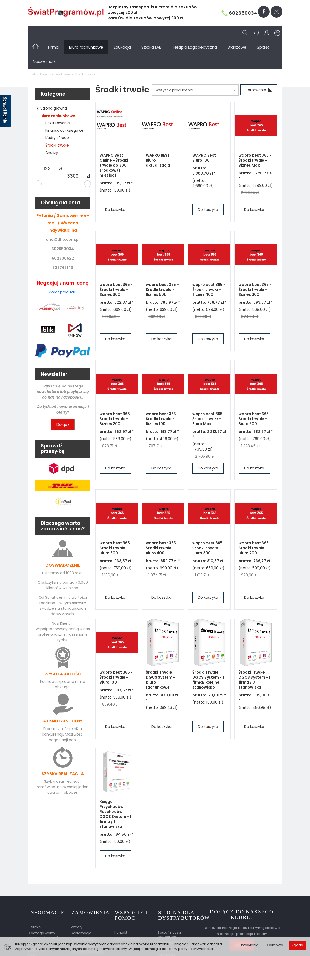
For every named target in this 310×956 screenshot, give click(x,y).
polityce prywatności (196, 948)
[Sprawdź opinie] (5, 112)
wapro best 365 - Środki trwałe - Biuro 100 (116, 649)
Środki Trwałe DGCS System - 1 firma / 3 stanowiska (254, 652)
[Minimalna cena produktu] (47, 140)
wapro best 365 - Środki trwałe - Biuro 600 (255, 390)
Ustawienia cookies (44, 932)
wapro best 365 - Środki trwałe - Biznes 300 (255, 261)
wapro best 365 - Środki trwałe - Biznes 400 (208, 261)
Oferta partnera (171, 913)
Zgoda (297, 945)
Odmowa (275, 945)
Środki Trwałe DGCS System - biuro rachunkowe (160, 652)
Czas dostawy (83, 909)
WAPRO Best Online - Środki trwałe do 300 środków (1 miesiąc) (114, 137)
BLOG (32, 926)
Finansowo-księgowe (64, 102)
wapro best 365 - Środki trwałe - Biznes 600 (116, 261)
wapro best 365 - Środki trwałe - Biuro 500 (116, 520)
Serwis (120, 915)
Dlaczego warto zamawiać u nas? (43, 906)
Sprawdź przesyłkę (87, 922)
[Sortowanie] (258, 61)
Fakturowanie (57, 94)
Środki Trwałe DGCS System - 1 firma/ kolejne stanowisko (208, 652)
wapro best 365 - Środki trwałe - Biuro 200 (255, 520)
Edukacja (122, 33)
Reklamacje (81, 903)
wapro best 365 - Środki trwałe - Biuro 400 (162, 520)
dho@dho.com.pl (63, 211)
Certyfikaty (167, 925)
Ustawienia (249, 945)
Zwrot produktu (63, 263)
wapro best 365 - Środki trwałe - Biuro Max (208, 390)
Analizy (51, 124)
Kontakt (34, 914)
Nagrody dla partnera (176, 919)
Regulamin (37, 920)
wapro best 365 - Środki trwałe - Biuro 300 (208, 520)
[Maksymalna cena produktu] (72, 147)
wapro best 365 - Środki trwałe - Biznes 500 (162, 261)
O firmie (34, 897)
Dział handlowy (127, 909)
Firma (53, 33)
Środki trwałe (57, 117)
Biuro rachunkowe (86, 33)
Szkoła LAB (151, 33)
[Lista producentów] (194, 61)
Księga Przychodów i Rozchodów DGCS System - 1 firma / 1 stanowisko (115, 786)
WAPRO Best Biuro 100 (204, 130)
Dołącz (62, 396)
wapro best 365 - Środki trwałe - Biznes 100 (162, 390)
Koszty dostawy (84, 916)
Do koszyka (115, 181)
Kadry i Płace (57, 109)
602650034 (239, 13)
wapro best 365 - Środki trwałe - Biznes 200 (116, 390)
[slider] (38, 155)
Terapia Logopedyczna (194, 33)
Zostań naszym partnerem (171, 905)
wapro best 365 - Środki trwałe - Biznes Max (255, 132)
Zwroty (76, 897)
